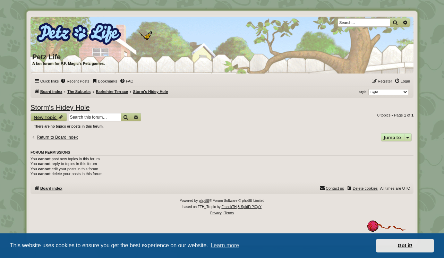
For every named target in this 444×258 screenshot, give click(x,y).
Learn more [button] (225, 245)
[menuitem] (74, 81)
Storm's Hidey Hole (60, 107)
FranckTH (229, 207)
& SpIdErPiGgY (250, 207)
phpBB (204, 201)
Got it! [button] (405, 245)
